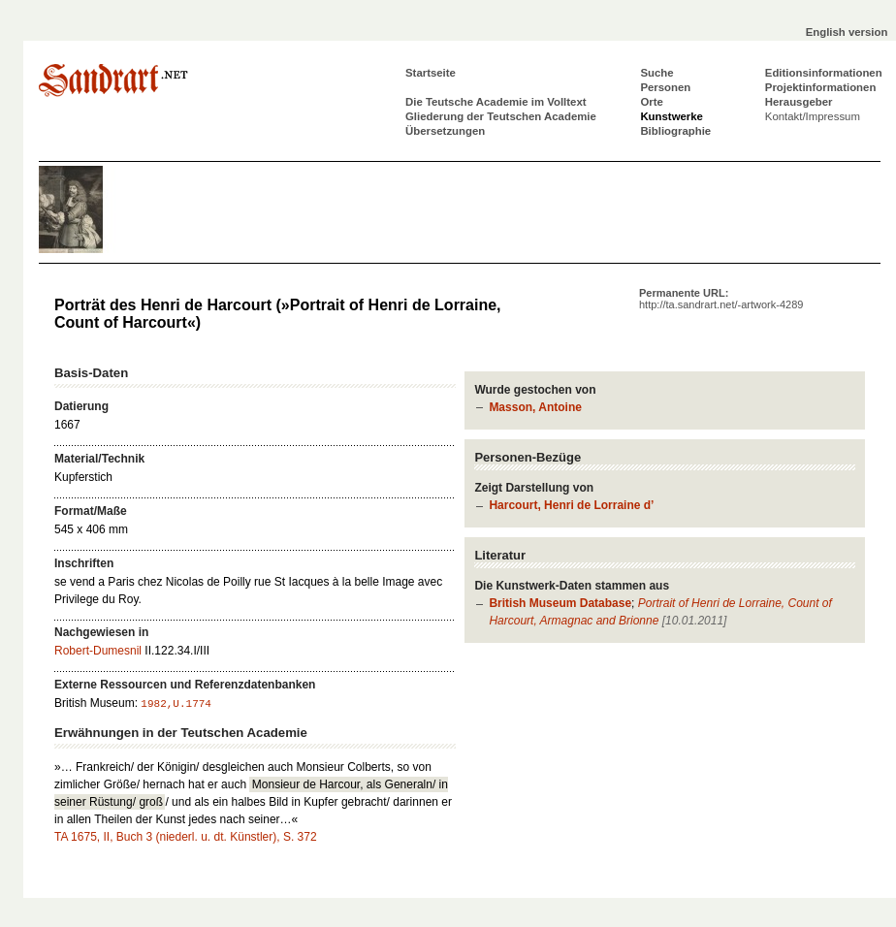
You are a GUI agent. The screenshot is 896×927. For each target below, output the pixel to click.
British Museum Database (560, 603)
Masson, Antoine (535, 407)
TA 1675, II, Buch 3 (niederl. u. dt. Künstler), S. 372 (185, 837)
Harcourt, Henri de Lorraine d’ (571, 505)
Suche (656, 73)
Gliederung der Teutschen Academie (500, 116)
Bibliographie (675, 131)
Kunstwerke (671, 116)
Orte (651, 102)
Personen (665, 87)
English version (847, 32)
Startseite (430, 73)
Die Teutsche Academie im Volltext (496, 102)
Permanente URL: (721, 298)
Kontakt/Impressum (812, 116)
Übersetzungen (445, 131)
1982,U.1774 (176, 704)
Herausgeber (799, 102)
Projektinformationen (821, 87)
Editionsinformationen (823, 73)
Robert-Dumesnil (98, 650)
